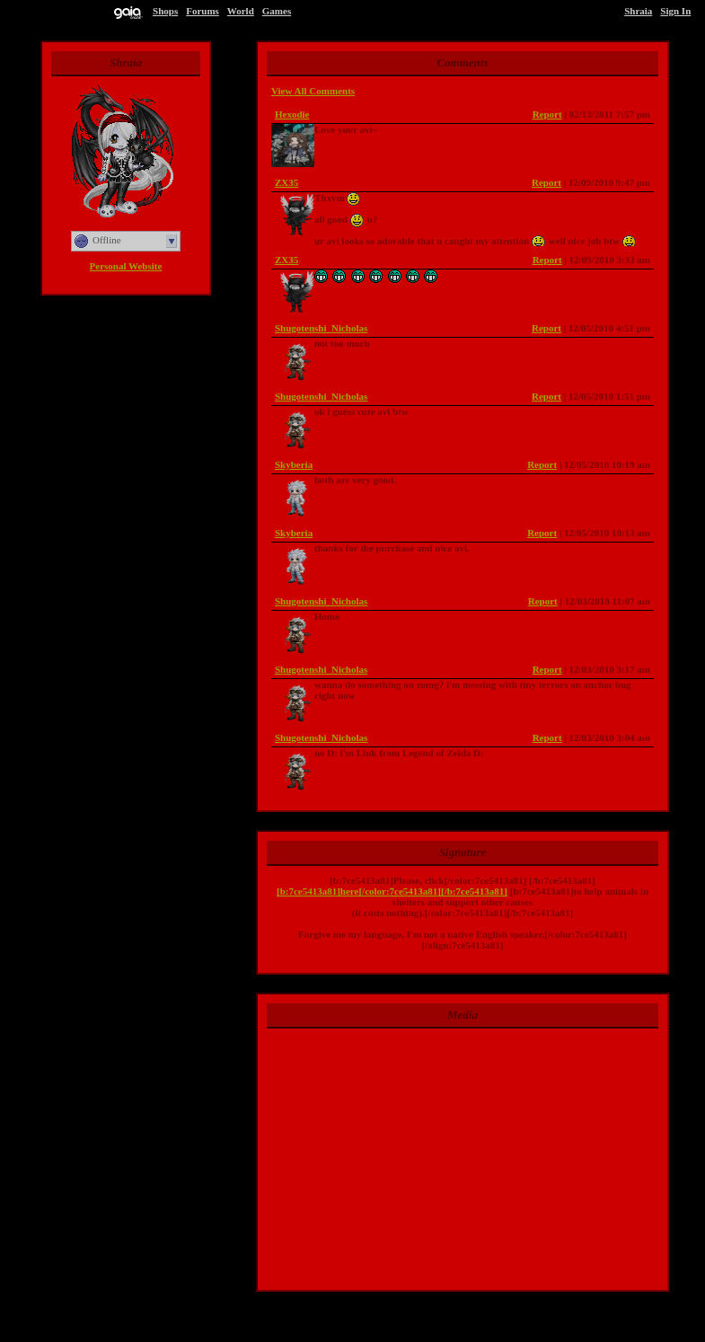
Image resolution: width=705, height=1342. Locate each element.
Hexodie (292, 114)
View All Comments (313, 90)
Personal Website (126, 265)
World (240, 10)
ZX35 (286, 182)
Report (547, 114)
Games (276, 10)
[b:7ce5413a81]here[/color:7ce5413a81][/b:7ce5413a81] (392, 891)
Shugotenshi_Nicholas (321, 327)
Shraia (638, 10)
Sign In (675, 10)
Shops (165, 10)
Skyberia (294, 464)
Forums (202, 10)
